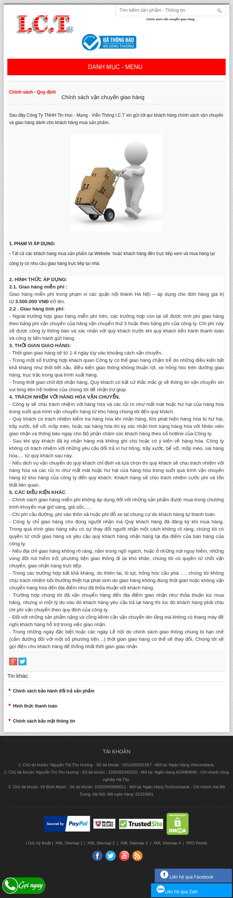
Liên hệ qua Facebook (186, 877)
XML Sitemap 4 (167, 843)
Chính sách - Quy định (32, 92)
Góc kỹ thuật (39, 843)
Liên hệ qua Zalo (177, 891)
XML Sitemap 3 (134, 843)
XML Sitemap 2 (101, 843)
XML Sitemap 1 (68, 843)
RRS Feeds (196, 843)
